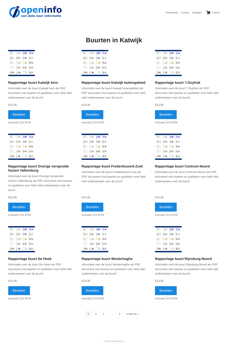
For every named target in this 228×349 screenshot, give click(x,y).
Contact (185, 12)
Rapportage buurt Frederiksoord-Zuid (112, 166)
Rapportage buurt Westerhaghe (107, 259)
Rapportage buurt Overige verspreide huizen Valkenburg (38, 168)
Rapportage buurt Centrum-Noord (182, 166)
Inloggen (197, 12)
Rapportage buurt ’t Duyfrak (177, 83)
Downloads (172, 12)
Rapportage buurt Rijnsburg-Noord (183, 259)
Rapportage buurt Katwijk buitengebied (113, 83)
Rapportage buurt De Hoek (29, 259)
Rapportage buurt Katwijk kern (33, 83)
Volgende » (132, 313)
